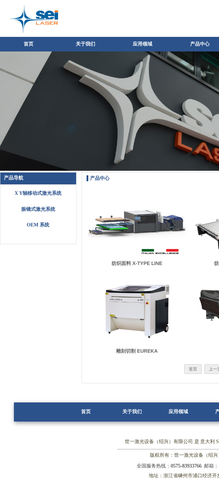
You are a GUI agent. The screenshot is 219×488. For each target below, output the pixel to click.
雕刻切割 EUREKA (136, 351)
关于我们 (85, 44)
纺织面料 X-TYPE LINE (137, 263)
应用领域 (142, 44)
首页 (28, 44)
